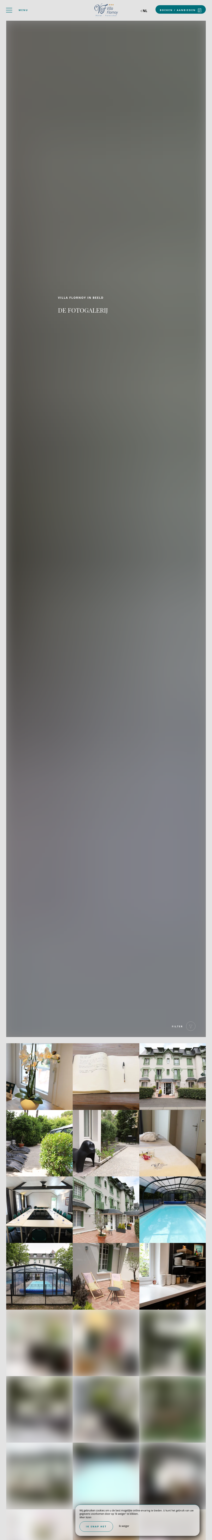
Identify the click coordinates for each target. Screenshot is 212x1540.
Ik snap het (96, 1526)
